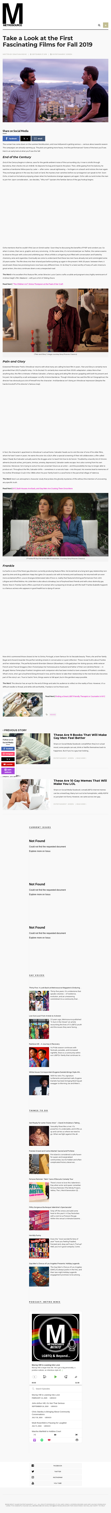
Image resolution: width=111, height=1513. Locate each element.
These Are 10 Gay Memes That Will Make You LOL (80, 782)
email (38, 138)
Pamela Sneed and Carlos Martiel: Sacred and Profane (51, 1151)
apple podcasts (8, 771)
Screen (69, 54)
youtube (8, 764)
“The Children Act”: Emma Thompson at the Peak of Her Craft (38, 284)
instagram (8, 754)
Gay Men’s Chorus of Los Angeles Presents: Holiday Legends (54, 1264)
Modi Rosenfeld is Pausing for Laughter (49, 1423)
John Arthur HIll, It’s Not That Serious (48, 1403)
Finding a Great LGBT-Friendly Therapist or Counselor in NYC (80, 696)
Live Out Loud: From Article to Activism (45, 1016)
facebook (11, 138)
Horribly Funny (35, 1235)
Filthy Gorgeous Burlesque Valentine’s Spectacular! (50, 1207)
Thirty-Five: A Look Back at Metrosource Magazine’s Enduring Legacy (54, 988)
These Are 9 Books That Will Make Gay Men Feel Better (80, 736)
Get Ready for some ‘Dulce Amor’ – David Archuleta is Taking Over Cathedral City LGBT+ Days (54, 1123)
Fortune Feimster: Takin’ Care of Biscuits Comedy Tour (51, 1179)
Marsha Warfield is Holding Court (46, 1431)
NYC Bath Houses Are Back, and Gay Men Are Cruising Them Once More (43, 489)
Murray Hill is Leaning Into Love (46, 1395)
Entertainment (58, 54)
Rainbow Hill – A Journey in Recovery (44, 1044)
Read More (81, 758)
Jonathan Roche (20, 54)
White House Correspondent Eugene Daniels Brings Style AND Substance (55, 1072)
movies (53, 715)
